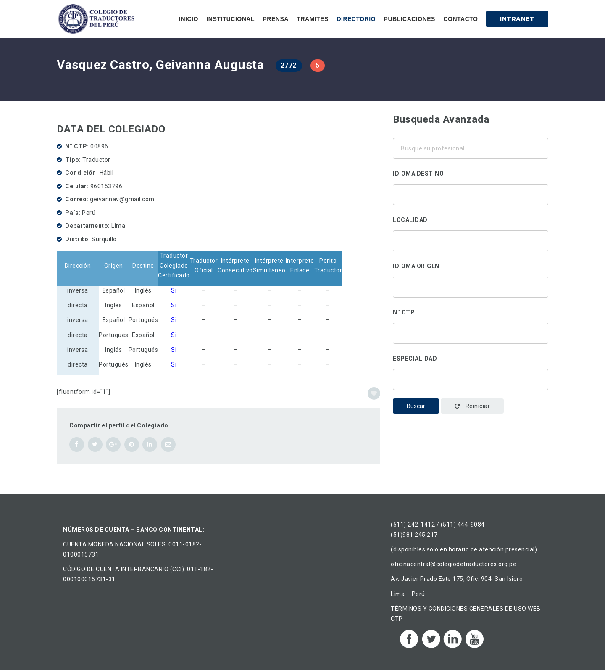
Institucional (230, 19)
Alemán (470, 192)
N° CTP (404, 312)
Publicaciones (409, 19)
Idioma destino (418, 173)
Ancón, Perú (470, 249)
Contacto (460, 19)
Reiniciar (472, 406)
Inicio (188, 19)
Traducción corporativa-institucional (470, 377)
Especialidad (415, 358)
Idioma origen (416, 266)
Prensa (275, 19)
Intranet (517, 19)
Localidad (410, 219)
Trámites (313, 19)
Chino (470, 203)
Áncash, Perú (470, 238)
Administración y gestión (470, 388)
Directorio (356, 19)
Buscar (416, 406)
